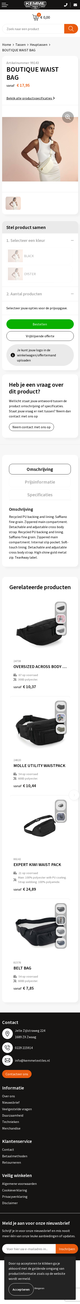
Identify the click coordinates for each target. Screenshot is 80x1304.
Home (6, 44)
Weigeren (39, 1288)
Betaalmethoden (14, 1156)
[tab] (40, 469)
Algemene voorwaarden (19, 1183)
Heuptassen (38, 44)
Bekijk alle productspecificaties (30, 98)
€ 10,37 (24, 686)
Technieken (10, 1122)
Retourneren (11, 1162)
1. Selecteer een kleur (25, 240)
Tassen (20, 44)
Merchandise (11, 1128)
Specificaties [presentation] (39, 495)
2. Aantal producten (24, 293)
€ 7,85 (23, 988)
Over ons (8, 1096)
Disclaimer (10, 1203)
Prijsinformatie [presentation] (40, 482)
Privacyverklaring (15, 1196)
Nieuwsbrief (11, 1102)
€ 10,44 (24, 785)
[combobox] (33, 28)
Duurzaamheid (12, 1115)
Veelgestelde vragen (17, 1109)
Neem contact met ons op (31, 427)
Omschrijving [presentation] (40, 469)
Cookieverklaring (14, 1190)
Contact (8, 1149)
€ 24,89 (24, 889)
